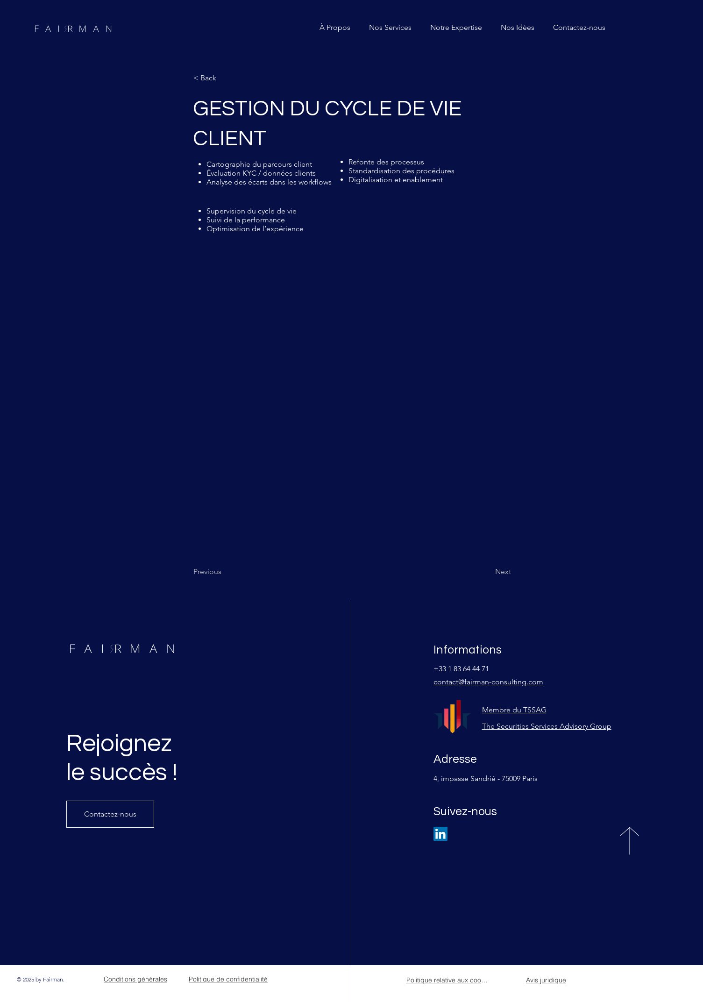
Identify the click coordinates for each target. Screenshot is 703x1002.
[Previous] (224, 571)
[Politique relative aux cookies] (448, 980)
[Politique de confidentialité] (228, 979)
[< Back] (224, 78)
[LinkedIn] (440, 834)
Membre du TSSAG (514, 709)
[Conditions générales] (135, 979)
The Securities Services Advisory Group (546, 726)
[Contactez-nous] (110, 814)
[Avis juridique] (546, 980)
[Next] (487, 571)
